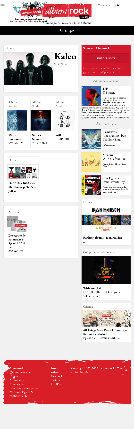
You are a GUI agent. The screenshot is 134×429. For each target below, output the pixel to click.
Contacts (15, 376)
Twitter (55, 380)
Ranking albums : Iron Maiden (102, 238)
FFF (105, 89)
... (9, 195)
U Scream (109, 93)
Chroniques (50, 23)
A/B (58, 135)
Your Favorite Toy (114, 182)
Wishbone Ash (92, 288)
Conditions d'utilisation (24, 388)
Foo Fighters (111, 178)
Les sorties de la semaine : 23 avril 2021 (16, 239)
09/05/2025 (16, 143)
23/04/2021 (39, 143)
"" (105, 110)
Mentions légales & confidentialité (21, 394)
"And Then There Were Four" (114, 165)
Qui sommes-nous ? (22, 372)
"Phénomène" (110, 145)
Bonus (87, 23)
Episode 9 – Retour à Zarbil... (101, 338)
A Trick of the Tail (114, 159)
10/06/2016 (63, 139)
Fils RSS (56, 384)
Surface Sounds (37, 137)
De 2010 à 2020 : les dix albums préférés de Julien (22, 187)
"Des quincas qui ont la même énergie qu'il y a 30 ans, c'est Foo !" (115, 189)
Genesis (108, 155)
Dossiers (66, 23)
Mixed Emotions (14, 137)
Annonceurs (17, 384)
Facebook (57, 376)
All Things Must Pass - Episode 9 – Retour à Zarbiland (105, 332)
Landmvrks (110, 132)
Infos (77, 23)
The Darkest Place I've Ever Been (114, 138)
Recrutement (17, 380)
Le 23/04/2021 (16, 249)
